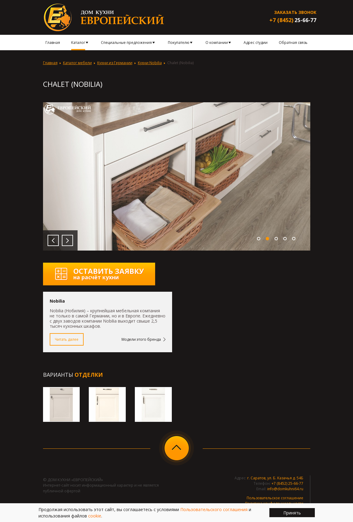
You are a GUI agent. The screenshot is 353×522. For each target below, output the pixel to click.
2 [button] (267, 238)
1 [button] (258, 238)
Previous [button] (53, 240)
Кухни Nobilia (150, 62)
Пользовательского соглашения (214, 509)
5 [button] (293, 238)
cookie (94, 516)
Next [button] (67, 240)
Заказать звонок (295, 12)
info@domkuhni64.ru (285, 488)
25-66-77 (292, 20)
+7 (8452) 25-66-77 (287, 483)
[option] (176, 176)
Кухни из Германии (114, 62)
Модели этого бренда (141, 339)
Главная (50, 62)
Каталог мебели (77, 62)
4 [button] (285, 238)
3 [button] (276, 238)
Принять (292, 513)
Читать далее (66, 339)
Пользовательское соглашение (275, 498)
